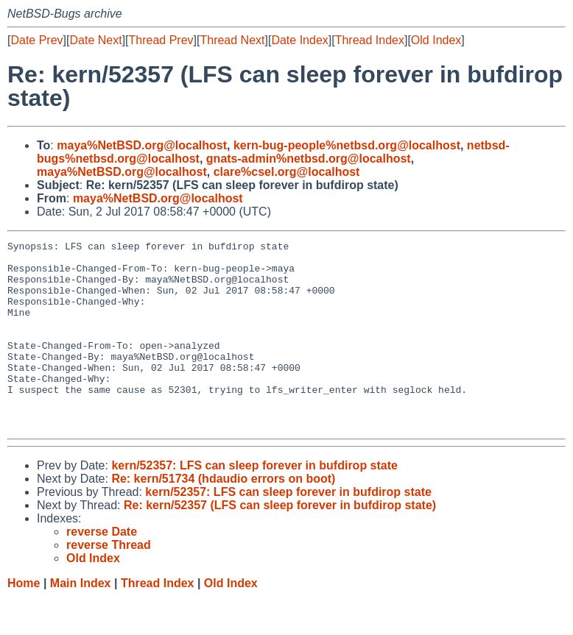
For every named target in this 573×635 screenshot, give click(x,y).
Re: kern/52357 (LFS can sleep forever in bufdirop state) (280, 542)
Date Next (95, 40)
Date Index (299, 40)
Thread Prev (161, 40)
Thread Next (232, 40)
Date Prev (36, 40)
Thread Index (369, 40)
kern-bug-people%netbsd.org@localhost (346, 145)
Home (23, 620)
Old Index (436, 40)
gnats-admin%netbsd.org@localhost (308, 158)
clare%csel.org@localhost (287, 172)
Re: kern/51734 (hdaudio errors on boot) (223, 516)
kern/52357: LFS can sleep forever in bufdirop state (254, 503)
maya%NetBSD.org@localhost (142, 145)
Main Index (80, 620)
